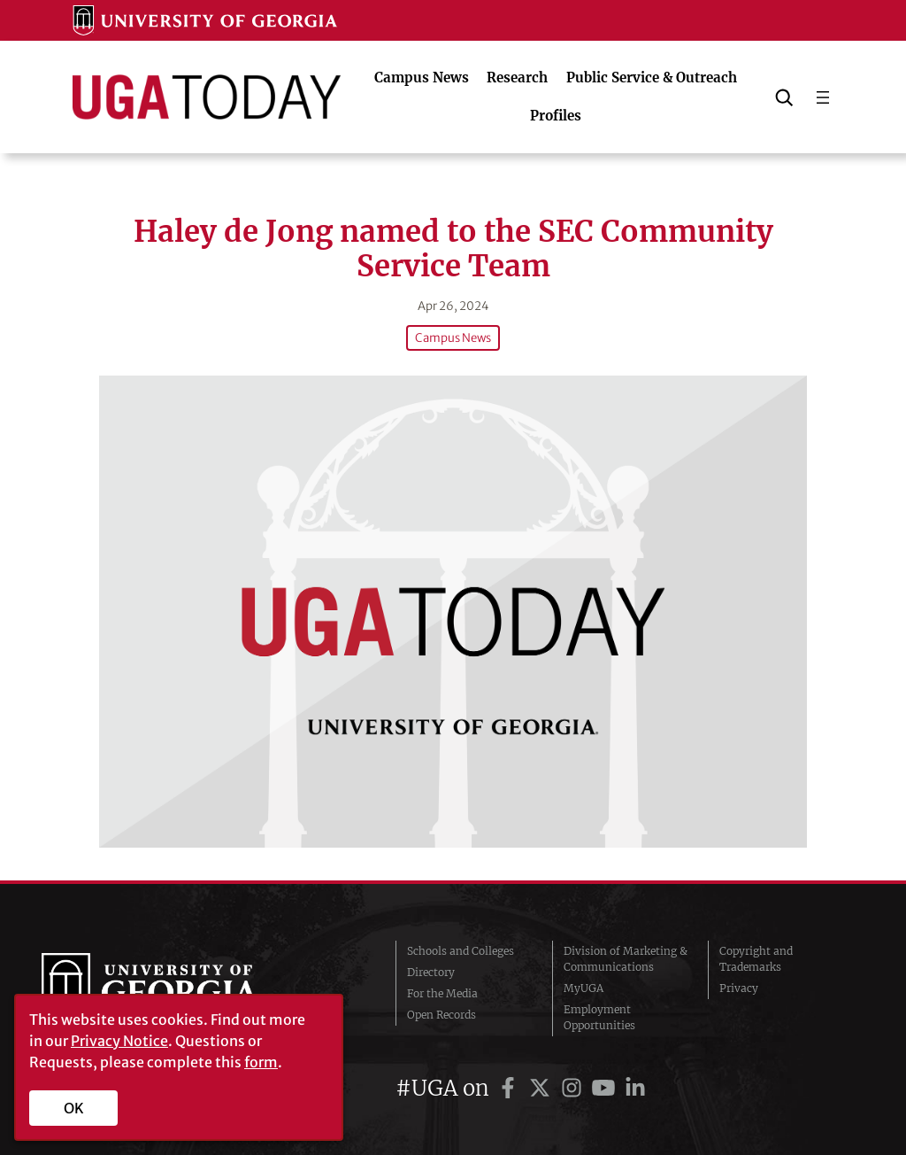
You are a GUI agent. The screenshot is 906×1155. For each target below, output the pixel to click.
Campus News (453, 337)
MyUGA (583, 988)
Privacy (738, 988)
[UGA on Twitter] (542, 1088)
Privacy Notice (119, 1041)
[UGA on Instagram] (574, 1088)
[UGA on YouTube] (606, 1088)
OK (74, 1108)
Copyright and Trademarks (756, 958)
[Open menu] (822, 97)
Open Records (441, 1014)
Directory (431, 972)
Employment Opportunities (599, 1017)
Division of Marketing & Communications (625, 958)
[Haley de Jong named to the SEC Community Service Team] (453, 612)
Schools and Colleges (460, 950)
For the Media (442, 993)
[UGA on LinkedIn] (635, 1088)
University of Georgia (174, 988)
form (261, 1062)
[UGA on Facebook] (510, 1088)
